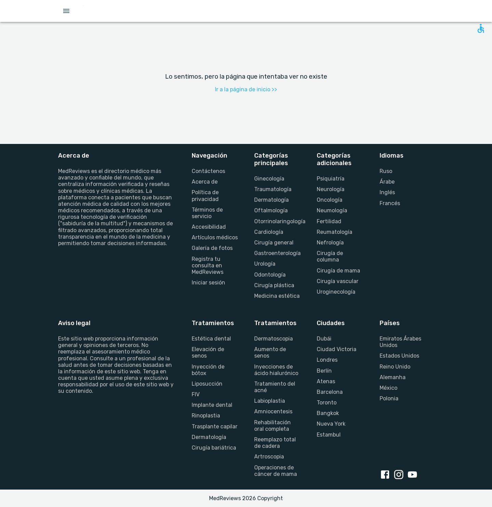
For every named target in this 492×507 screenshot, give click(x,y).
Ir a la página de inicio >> (246, 89)
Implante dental (212, 405)
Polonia (389, 398)
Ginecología (269, 178)
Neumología (332, 210)
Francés (390, 203)
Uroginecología (336, 292)
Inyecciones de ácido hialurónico (276, 369)
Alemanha (393, 377)
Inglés (387, 192)
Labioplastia (269, 401)
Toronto (327, 402)
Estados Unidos (399, 355)
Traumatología (272, 189)
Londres (327, 360)
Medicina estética (277, 296)
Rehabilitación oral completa (272, 425)
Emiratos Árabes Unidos (400, 341)
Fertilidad (329, 221)
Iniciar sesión (208, 282)
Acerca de (205, 181)
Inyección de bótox (208, 369)
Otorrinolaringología (277, 221)
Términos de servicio (207, 212)
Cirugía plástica (274, 285)
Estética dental (211, 338)
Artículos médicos (215, 237)
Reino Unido (395, 366)
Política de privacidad (205, 195)
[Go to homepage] (105, 11)
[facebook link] (386, 475)
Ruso (386, 171)
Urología (264, 264)
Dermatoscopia (273, 338)
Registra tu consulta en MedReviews (207, 265)
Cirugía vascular (337, 281)
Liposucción (207, 384)
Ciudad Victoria (336, 349)
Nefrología (330, 242)
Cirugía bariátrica (214, 447)
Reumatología (334, 232)
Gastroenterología (277, 253)
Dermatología (271, 200)
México (388, 388)
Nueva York (331, 424)
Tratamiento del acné (274, 387)
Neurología (330, 189)
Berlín (324, 371)
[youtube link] (414, 475)
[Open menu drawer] (66, 11)
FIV (196, 394)
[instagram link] (400, 475)
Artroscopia (269, 456)
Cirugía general (273, 242)
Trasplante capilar (214, 426)
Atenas (326, 381)
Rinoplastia (206, 415)
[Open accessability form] (480, 28)
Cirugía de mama (338, 270)
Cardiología (268, 232)
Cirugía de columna (330, 256)
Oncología (329, 200)
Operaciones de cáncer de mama (275, 470)
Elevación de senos (208, 352)
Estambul (329, 434)
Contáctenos (208, 171)
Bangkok (328, 413)
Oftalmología (271, 210)
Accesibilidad (209, 227)
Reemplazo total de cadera (275, 442)
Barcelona (330, 392)
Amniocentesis (273, 411)
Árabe (387, 181)
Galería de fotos (212, 248)
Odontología (270, 274)
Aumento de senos (270, 352)
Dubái (324, 338)
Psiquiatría (330, 178)
